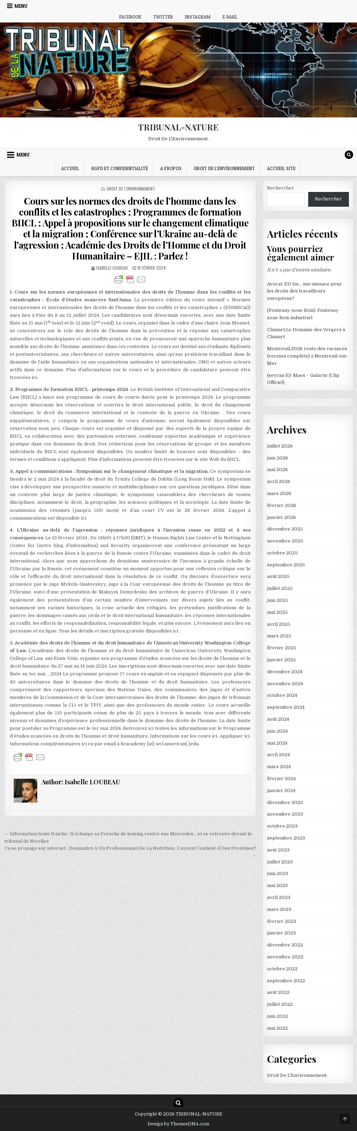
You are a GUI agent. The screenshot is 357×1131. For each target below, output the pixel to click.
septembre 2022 (286, 980)
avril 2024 (278, 754)
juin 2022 (277, 1016)
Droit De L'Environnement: (131, 189)
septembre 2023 (286, 838)
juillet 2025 (280, 588)
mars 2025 (279, 635)
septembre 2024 (286, 707)
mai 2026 (277, 469)
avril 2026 (278, 481)
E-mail (230, 17)
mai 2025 (277, 612)
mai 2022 (277, 1028)
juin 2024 (277, 731)
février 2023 (281, 921)
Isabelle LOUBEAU (112, 268)
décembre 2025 (285, 529)
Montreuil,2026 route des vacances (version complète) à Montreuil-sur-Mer (308, 356)
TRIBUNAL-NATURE (178, 127)
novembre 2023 (285, 814)
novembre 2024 (285, 683)
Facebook (130, 17)
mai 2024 (277, 743)
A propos (171, 168)
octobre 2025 (282, 552)
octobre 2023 (282, 826)
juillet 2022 (280, 1004)
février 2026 (281, 505)
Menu (20, 6)
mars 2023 (279, 909)
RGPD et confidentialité (119, 168)
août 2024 (278, 719)
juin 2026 (277, 458)
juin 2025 (277, 600)
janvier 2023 (281, 933)
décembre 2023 (285, 802)
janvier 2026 (281, 517)
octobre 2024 (282, 695)
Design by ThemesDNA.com (178, 1124)
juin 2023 (277, 873)
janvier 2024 (281, 790)
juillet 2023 (280, 862)
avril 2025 (278, 624)
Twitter (163, 17)
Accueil (70, 168)
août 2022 (278, 992)
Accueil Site (281, 168)
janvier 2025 (281, 659)
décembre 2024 (285, 671)
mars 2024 (279, 766)
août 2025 (278, 576)
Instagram (197, 17)
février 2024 (281, 778)
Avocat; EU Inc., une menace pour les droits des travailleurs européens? (304, 291)
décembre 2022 (285, 944)
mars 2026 (279, 493)
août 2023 (278, 850)
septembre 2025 (286, 564)
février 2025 (281, 647)
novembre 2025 (285, 541)
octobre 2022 (282, 968)
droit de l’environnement (224, 168)
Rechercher (280, 188)
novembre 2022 (285, 956)
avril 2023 (278, 897)
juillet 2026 (280, 446)
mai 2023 (277, 885)
